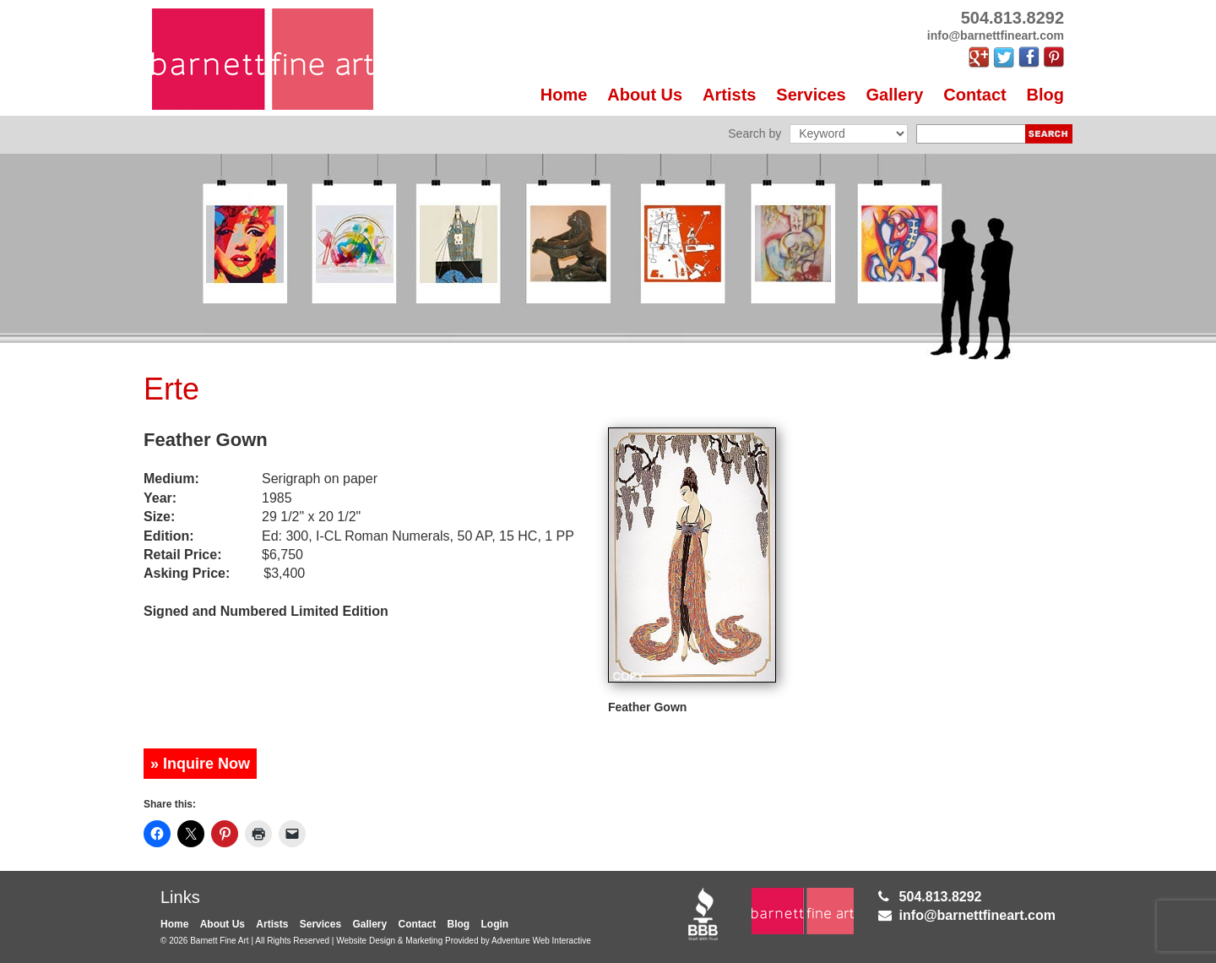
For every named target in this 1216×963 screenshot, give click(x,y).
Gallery (895, 94)
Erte (171, 389)
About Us (644, 94)
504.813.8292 (940, 897)
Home (564, 94)
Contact (974, 94)
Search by (754, 133)
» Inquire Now (200, 763)
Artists (729, 94)
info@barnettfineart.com (977, 915)
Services (810, 94)
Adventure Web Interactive (541, 940)
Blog (1045, 94)
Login (495, 924)
